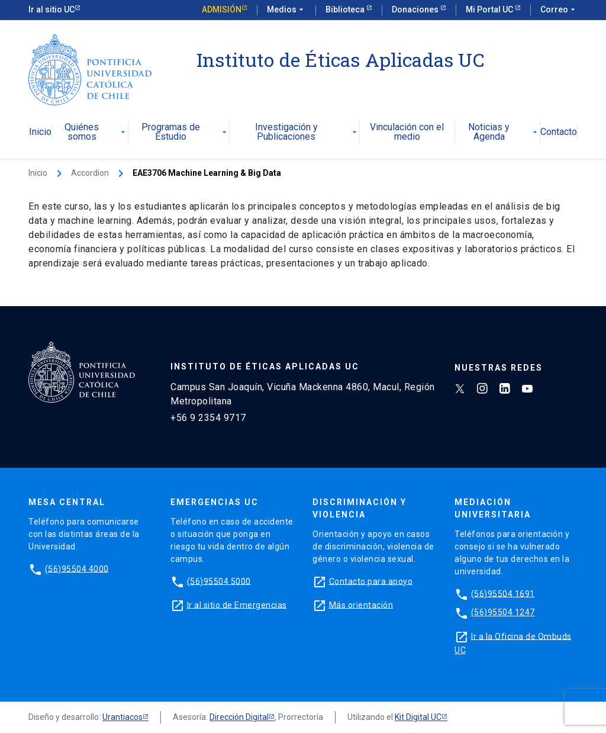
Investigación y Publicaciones (307, 132)
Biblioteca (345, 9)
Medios (286, 10)
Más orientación (361, 604)
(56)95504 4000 (77, 568)
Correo (559, 10)
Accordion (90, 173)
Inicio (40, 132)
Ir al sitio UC (51, 9)
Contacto (558, 132)
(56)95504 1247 (503, 612)
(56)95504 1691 (503, 593)
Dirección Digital (239, 717)
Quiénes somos (96, 132)
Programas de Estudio (185, 132)
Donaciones (416, 9)
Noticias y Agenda (504, 132)
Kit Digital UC (418, 717)
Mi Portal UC (490, 9)
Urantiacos (122, 717)
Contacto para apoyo (371, 581)
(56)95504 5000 (219, 581)
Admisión (221, 9)
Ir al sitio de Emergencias (237, 604)
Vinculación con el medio (407, 132)
